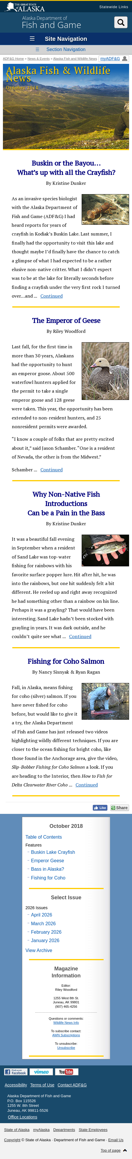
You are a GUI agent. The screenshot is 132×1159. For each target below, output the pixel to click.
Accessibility (16, 1085)
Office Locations (22, 1117)
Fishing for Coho (48, 877)
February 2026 (46, 932)
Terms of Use (42, 1085)
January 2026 (45, 940)
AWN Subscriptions (66, 1035)
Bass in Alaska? (47, 869)
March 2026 (43, 923)
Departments (64, 1130)
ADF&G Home (13, 58)
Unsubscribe (66, 1047)
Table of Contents (43, 837)
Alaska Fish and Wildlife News (75, 58)
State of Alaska (27, 7)
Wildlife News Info (66, 1022)
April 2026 (41, 914)
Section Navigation (66, 49)
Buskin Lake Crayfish (53, 852)
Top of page (111, 1150)
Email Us (116, 1140)
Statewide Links (113, 7)
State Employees (93, 1130)
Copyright (12, 1140)
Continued (51, 296)
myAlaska (41, 1130)
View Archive (38, 950)
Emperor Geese (47, 860)
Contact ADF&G (72, 1085)
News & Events (39, 58)
